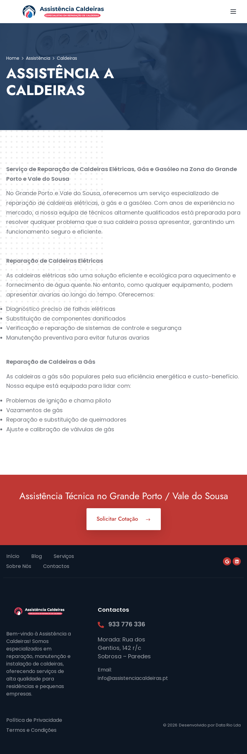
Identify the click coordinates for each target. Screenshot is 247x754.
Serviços (64, 556)
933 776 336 (126, 624)
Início (12, 556)
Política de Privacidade (34, 720)
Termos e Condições (31, 730)
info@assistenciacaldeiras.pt (133, 678)
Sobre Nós (18, 566)
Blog (36, 556)
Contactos (56, 566)
